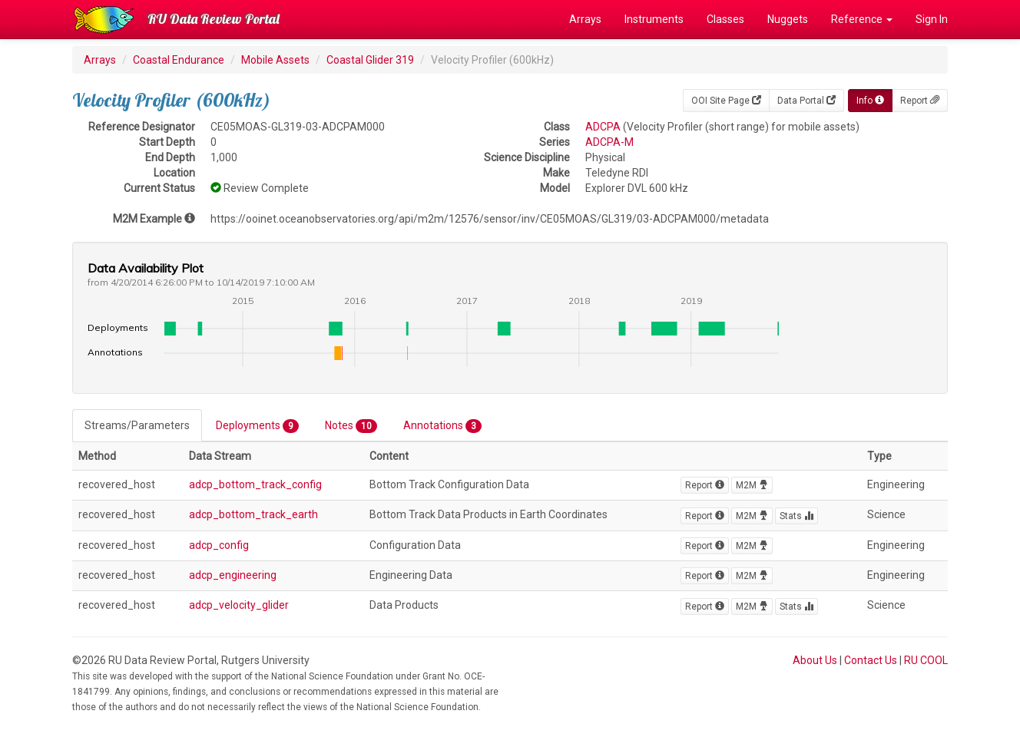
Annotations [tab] (442, 426)
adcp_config (219, 545)
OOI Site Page (726, 100)
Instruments (654, 19)
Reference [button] (861, 19)
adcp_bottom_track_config (255, 484)
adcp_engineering (233, 575)
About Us (815, 660)
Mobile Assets (275, 60)
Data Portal (806, 100)
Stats (796, 516)
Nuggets (787, 19)
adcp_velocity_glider (239, 605)
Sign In (932, 19)
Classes (725, 19)
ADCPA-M (609, 142)
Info (870, 100)
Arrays (585, 19)
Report (919, 100)
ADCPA (603, 127)
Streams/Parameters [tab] (137, 425)
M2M (752, 485)
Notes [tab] (351, 426)
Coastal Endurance (178, 60)
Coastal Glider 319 (370, 60)
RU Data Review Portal (213, 19)
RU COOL (926, 660)
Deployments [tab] (257, 426)
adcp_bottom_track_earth (253, 514)
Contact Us (870, 660)
